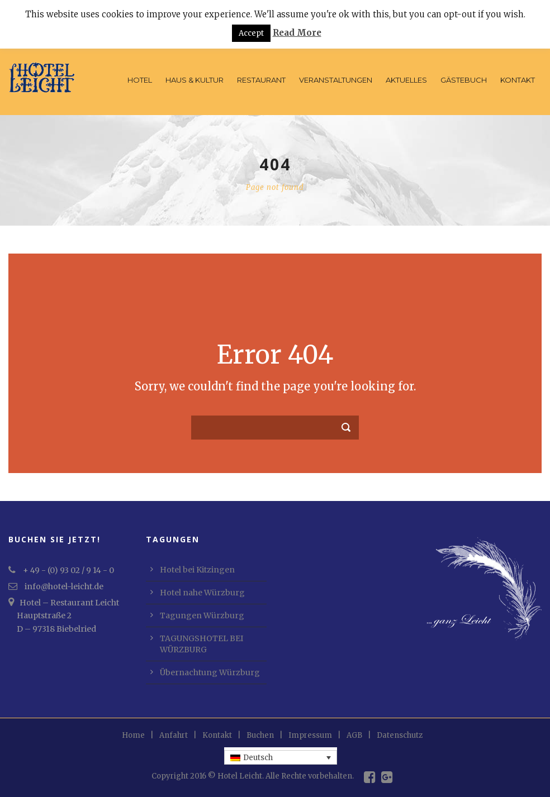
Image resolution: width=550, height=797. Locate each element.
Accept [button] (251, 33)
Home (133, 735)
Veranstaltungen (335, 79)
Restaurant (261, 79)
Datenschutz (400, 735)
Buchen (260, 735)
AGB (354, 735)
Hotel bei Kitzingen (197, 570)
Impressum (310, 735)
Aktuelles (406, 79)
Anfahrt (173, 735)
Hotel (139, 79)
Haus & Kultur (194, 79)
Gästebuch (463, 79)
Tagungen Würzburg (202, 615)
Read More (297, 32)
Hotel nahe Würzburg (202, 593)
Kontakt (517, 79)
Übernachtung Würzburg (210, 672)
